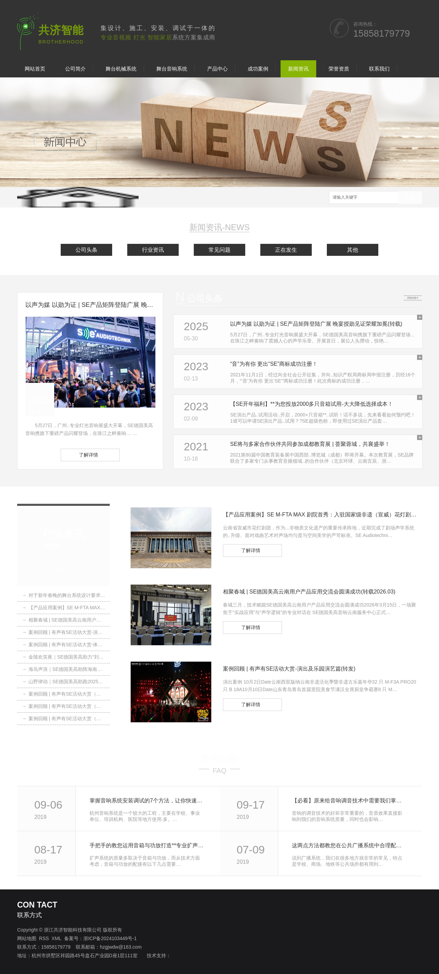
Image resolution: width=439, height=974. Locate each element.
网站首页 (35, 69)
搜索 (409, 198)
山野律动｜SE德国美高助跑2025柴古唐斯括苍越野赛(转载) (63, 681)
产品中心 (217, 69)
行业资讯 (153, 250)
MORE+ (63, 570)
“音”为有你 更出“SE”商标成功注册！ (274, 364)
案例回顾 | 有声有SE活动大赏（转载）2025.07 (63, 706)
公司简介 (75, 69)
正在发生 (286, 250)
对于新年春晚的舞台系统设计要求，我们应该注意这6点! (63, 595)
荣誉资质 (339, 69)
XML (56, 938)
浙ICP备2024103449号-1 (110, 938)
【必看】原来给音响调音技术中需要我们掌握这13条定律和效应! (349, 800)
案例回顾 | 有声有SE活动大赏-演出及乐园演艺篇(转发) (63, 632)
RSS (44, 938)
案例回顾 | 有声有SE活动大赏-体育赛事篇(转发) (63, 644)
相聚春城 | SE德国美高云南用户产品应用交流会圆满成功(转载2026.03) (63, 620)
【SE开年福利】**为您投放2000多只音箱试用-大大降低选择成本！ (311, 404)
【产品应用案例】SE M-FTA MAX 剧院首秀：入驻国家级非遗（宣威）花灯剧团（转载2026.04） (63, 607)
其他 (352, 250)
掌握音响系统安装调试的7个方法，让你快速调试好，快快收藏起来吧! (147, 800)
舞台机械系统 (121, 69)
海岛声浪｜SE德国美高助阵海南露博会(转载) (63, 669)
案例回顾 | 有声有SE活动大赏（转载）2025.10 (63, 694)
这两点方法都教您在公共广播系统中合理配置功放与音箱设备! (349, 845)
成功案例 (258, 69)
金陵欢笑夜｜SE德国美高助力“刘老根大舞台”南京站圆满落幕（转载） (63, 657)
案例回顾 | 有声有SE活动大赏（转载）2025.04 (63, 718)
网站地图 (26, 938)
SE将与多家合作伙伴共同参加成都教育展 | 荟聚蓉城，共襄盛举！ (310, 444)
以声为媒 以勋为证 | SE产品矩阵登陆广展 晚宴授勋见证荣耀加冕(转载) (90, 304)
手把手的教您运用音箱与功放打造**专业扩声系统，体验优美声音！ (147, 845)
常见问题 (219, 250)
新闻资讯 (298, 69)
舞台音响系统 (171, 69)
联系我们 (379, 69)
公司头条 (86, 250)
